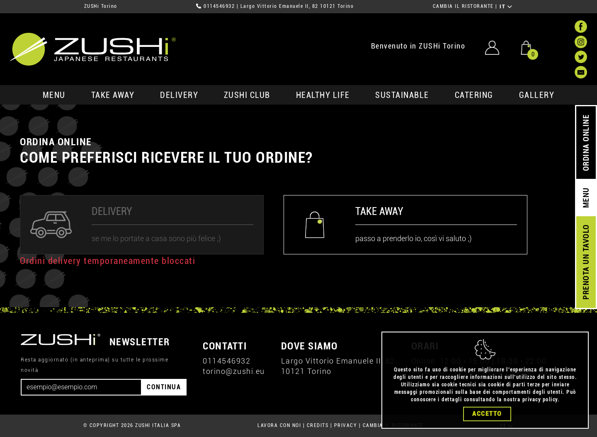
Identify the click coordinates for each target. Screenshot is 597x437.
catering (474, 95)
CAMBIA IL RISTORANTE (463, 6)
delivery (179, 95)
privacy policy (540, 400)
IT (506, 7)
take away (113, 95)
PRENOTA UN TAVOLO (586, 262)
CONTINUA (164, 387)
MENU (54, 95)
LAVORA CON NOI (279, 425)
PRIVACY (345, 425)
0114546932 (219, 6)
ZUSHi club (247, 95)
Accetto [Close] (487, 413)
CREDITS (318, 425)
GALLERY (537, 95)
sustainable (402, 95)
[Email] (81, 387)
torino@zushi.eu (234, 371)
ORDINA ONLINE (586, 143)
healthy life (323, 95)
